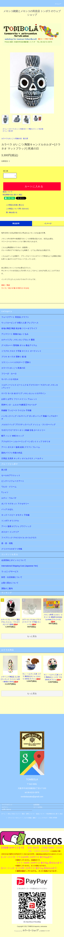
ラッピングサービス (9, 571)
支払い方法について (14, 813)
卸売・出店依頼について (11, 577)
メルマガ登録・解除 (29, 818)
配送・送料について (28, 813)
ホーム (5, 129)
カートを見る (37, 807)
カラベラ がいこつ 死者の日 (17, 129)
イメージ (48, 223)
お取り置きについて (9, 583)
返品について (7, 192)
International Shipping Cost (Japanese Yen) (19, 566)
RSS (50, 818)
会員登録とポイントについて (13, 560)
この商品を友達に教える (13, 205)
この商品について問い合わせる (16, 209)
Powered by (32, 931)
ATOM (55, 818)
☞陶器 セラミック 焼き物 (35, 129)
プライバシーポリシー (14, 818)
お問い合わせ (6, 809)
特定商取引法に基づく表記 (12, 195)
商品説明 (16, 223)
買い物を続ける (10, 212)
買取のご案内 (7, 588)
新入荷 (11, 131)
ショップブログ (42, 818)
